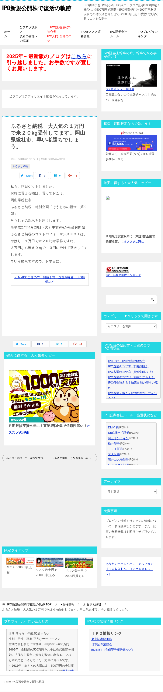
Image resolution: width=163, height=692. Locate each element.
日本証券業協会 (101, 644)
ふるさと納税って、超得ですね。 (26, 458)
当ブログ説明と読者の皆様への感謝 (29, 34)
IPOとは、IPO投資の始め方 (126, 361)
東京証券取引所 (101, 639)
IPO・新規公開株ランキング (123, 275)
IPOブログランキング (148, 34)
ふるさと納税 (20, 166)
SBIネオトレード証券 (120, 89)
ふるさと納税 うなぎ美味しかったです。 (74, 458)
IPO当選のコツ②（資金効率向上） (131, 372)
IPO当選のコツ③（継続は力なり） (131, 377)
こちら (79, 57)
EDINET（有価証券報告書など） (113, 650)
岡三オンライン (118, 438)
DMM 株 (113, 427)
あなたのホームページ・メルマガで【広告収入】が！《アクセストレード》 (129, 569)
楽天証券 (114, 454)
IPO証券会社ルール (118, 34)
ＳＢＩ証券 (115, 449)
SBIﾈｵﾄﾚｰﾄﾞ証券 (118, 433)
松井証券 (114, 444)
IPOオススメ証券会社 (91, 34)
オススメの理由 (134, 242)
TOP (29, 604)
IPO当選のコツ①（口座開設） (128, 366)
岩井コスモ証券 (118, 460)
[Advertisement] (49, 506)
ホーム (7, 34)
